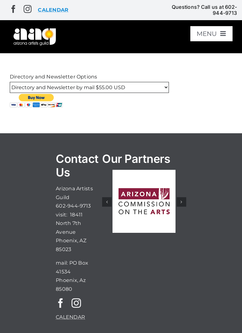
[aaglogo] (34, 29)
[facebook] (13, 9)
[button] (107, 202)
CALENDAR (70, 317)
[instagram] (28, 9)
